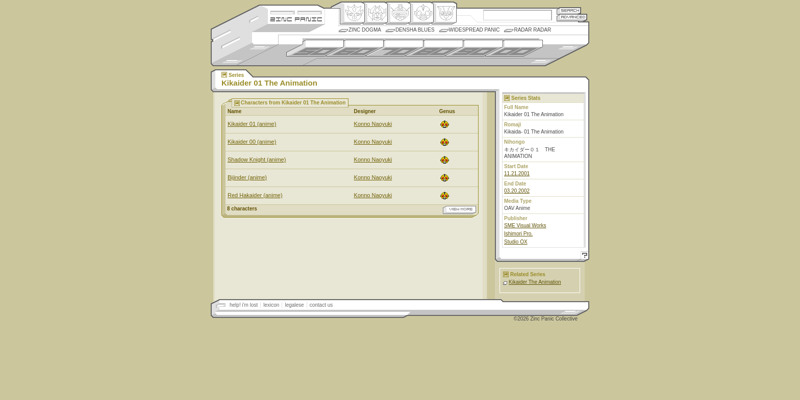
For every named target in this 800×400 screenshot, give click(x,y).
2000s (514, 48)
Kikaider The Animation (535, 282)
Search (569, 10)
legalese (294, 305)
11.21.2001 (517, 173)
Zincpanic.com (296, 18)
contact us (321, 305)
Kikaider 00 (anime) (252, 142)
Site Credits (296, 11)
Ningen (421, 13)
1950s (315, 48)
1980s (434, 48)
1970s (394, 48)
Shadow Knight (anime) (257, 159)
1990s (474, 48)
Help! (583, 256)
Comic (444, 13)
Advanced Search (572, 17)
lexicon (271, 305)
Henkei (375, 13)
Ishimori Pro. (518, 233)
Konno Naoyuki (373, 124)
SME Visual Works (525, 225)
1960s (355, 48)
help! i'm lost (244, 305)
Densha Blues (415, 30)
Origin (352, 13)
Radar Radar (532, 30)
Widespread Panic (474, 30)
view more (459, 210)
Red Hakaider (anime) (255, 195)
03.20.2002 (517, 191)
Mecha (398, 13)
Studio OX (516, 242)
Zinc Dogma (364, 30)
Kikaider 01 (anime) (252, 124)
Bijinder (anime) (247, 177)
